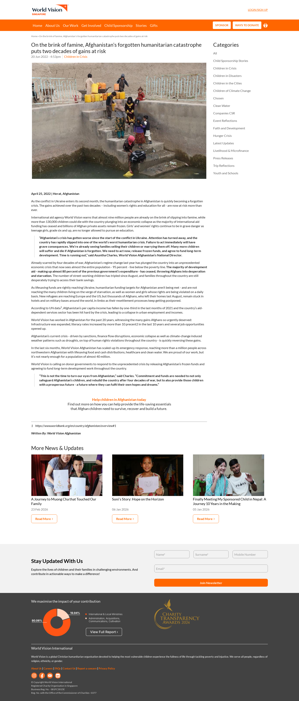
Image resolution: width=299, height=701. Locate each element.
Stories (141, 25)
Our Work (70, 25)
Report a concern (87, 668)
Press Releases (223, 158)
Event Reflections (225, 120)
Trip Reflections (224, 165)
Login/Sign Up (258, 9)
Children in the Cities (227, 83)
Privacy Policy (107, 668)
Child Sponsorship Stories (230, 61)
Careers (48, 668)
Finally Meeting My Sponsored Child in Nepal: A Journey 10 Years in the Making (229, 501)
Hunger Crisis (222, 135)
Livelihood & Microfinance (231, 150)
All (215, 53)
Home (37, 25)
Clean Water (221, 105)
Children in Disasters (227, 75)
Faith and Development (229, 128)
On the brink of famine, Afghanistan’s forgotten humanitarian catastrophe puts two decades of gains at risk (93, 36)
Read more (43, 519)
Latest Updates (223, 143)
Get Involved (91, 25)
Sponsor (221, 25)
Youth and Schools (225, 173)
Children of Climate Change (232, 90)
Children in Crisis (75, 56)
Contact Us (69, 668)
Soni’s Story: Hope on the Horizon (138, 499)
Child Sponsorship (118, 25)
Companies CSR (224, 113)
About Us (52, 25)
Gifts (154, 25)
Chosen (218, 98)
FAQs (58, 668)
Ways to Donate (247, 25)
